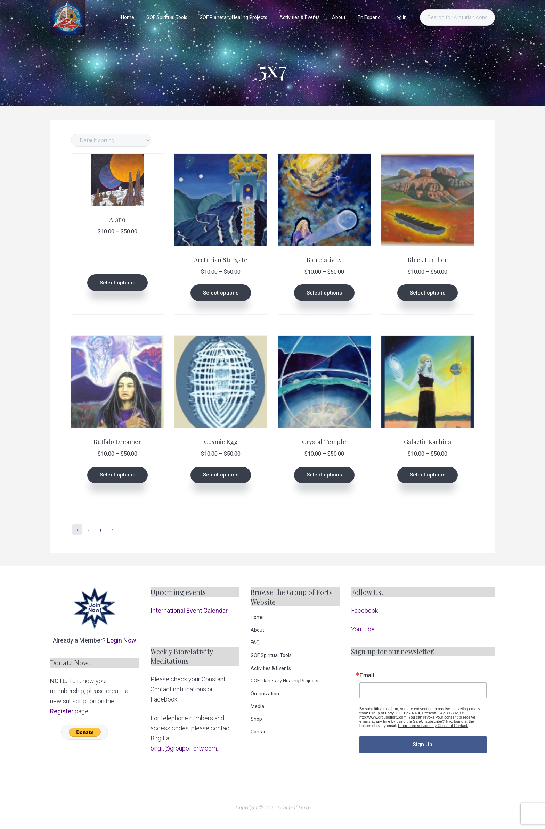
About (257, 630)
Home (257, 617)
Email (366, 675)
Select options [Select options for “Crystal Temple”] (324, 475)
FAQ (255, 642)
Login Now (121, 640)
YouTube (363, 629)
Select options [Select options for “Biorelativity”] (324, 293)
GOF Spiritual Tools (271, 655)
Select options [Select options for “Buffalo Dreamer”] (117, 475)
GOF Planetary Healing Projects (284, 680)
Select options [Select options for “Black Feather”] (427, 293)
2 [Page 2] (88, 529)
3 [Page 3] (100, 529)
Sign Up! (423, 744)
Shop (256, 718)
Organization (265, 693)
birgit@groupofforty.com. (184, 748)
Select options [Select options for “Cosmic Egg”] (220, 475)
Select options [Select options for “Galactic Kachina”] (427, 475)
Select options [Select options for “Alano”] (117, 283)
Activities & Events (271, 668)
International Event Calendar (189, 610)
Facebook (364, 610)
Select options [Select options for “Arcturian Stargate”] (220, 293)
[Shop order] (111, 140)
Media (257, 706)
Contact (259, 731)
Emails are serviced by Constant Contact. (433, 725)
